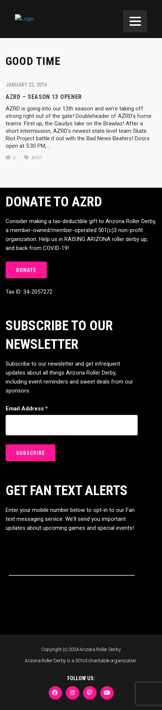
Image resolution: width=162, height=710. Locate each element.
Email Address (27, 408)
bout (33, 157)
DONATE (26, 270)
